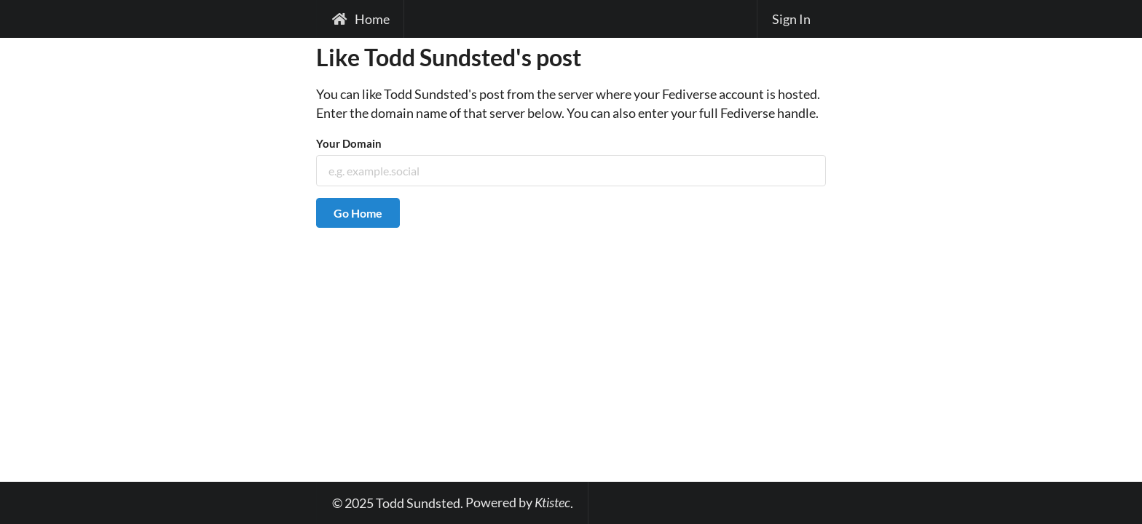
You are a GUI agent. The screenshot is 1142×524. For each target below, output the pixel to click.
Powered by (517, 502)
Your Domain (349, 143)
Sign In (791, 19)
